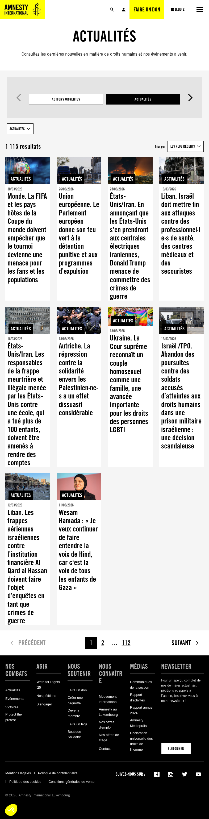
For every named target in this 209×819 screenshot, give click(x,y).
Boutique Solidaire (74, 734)
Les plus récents (182, 146)
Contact (105, 749)
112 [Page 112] (126, 643)
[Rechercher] (112, 9)
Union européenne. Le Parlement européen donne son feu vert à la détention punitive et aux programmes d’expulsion (79, 234)
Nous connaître (110, 674)
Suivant (190, 97)
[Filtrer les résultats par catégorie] (104, 99)
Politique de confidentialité (58, 773)
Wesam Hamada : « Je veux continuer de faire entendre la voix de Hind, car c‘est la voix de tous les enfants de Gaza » (78, 550)
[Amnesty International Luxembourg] (22, 9)
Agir (42, 666)
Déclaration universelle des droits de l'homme (141, 741)
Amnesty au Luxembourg (108, 712)
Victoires (11, 707)
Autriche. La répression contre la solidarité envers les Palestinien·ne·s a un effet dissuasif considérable (78, 379)
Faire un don (146, 9)
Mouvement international (108, 699)
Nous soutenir (79, 670)
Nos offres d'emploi (106, 724)
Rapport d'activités (137, 697)
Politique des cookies (25, 782)
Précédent (18, 97)
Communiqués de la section (141, 684)
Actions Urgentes (66, 99)
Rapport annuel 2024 (141, 710)
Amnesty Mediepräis (138, 722)
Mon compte (123, 9)
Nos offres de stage (109, 737)
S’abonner (176, 748)
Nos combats (16, 670)
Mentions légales (18, 773)
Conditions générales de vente (71, 782)
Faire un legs (77, 724)
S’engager (44, 704)
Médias (139, 666)
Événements (14, 699)
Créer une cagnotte (75, 700)
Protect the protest (13, 717)
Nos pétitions (46, 696)
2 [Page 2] (102, 643)
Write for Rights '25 (48, 684)
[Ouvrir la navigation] (199, 9)
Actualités (143, 99)
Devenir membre (74, 713)
